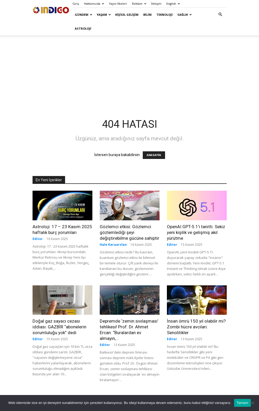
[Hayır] (252, 402)
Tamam (242, 403)
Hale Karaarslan (113, 244)
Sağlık (184, 15)
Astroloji (83, 28)
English (173, 4)
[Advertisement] (129, 72)
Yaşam (104, 15)
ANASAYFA (154, 155)
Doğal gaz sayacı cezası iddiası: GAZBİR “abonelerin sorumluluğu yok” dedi (59, 326)
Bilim (147, 15)
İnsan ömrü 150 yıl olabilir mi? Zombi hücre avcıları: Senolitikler (196, 326)
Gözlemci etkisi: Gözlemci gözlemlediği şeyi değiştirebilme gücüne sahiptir (129, 232)
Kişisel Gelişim (127, 15)
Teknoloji (164, 15)
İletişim (156, 4)
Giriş (75, 4)
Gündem (83, 15)
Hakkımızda (94, 4)
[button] (220, 14)
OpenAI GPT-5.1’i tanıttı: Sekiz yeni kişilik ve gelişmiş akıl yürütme (196, 232)
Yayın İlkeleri (118, 4)
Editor (38, 239)
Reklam (139, 4)
